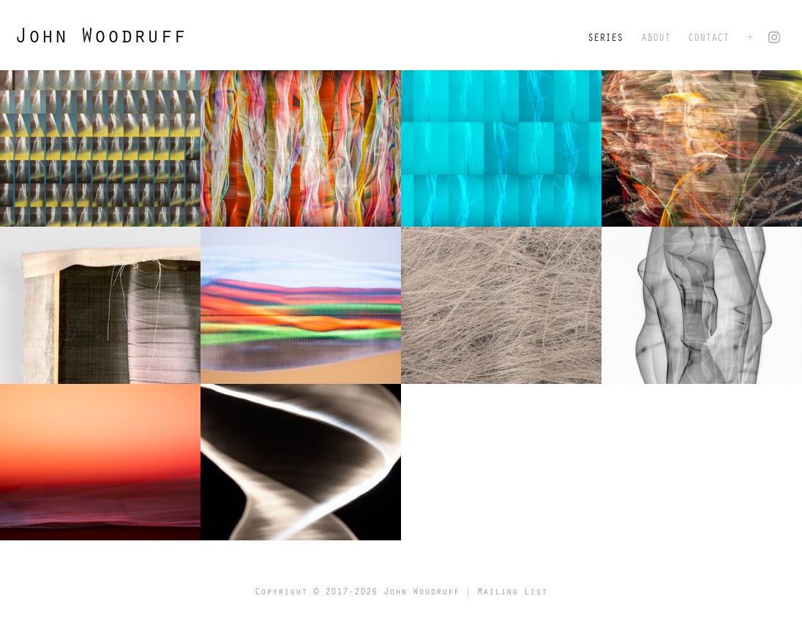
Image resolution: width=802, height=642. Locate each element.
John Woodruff (100, 34)
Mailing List (512, 590)
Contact (708, 37)
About (655, 37)
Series (605, 37)
